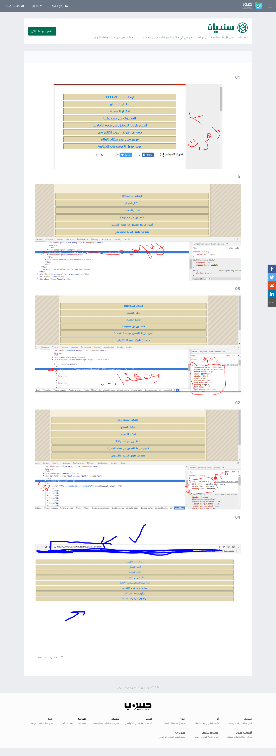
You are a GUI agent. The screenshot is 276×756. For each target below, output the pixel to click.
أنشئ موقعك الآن (42, 31)
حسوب (121, 688)
